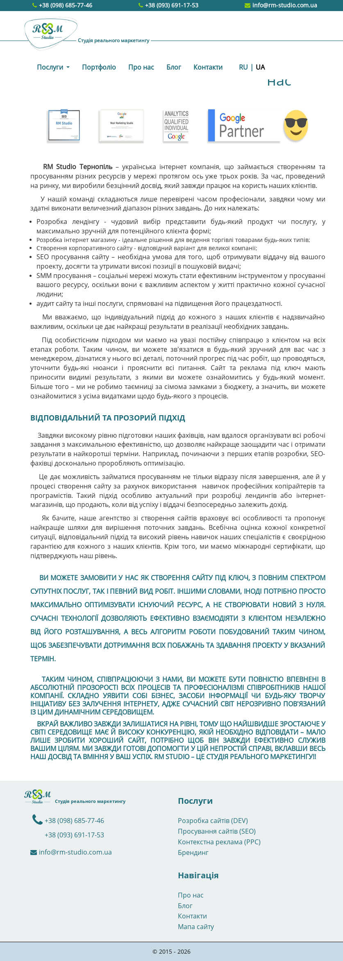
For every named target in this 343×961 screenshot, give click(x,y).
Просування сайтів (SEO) (217, 831)
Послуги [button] (51, 67)
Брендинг (193, 852)
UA (260, 67)
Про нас (141, 67)
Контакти (208, 67)
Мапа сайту (196, 926)
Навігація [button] (198, 875)
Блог (173, 67)
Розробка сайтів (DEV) (213, 820)
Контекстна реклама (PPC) (219, 841)
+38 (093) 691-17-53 (171, 5)
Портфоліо (99, 67)
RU (243, 67)
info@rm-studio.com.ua (281, 5)
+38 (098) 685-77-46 (65, 5)
